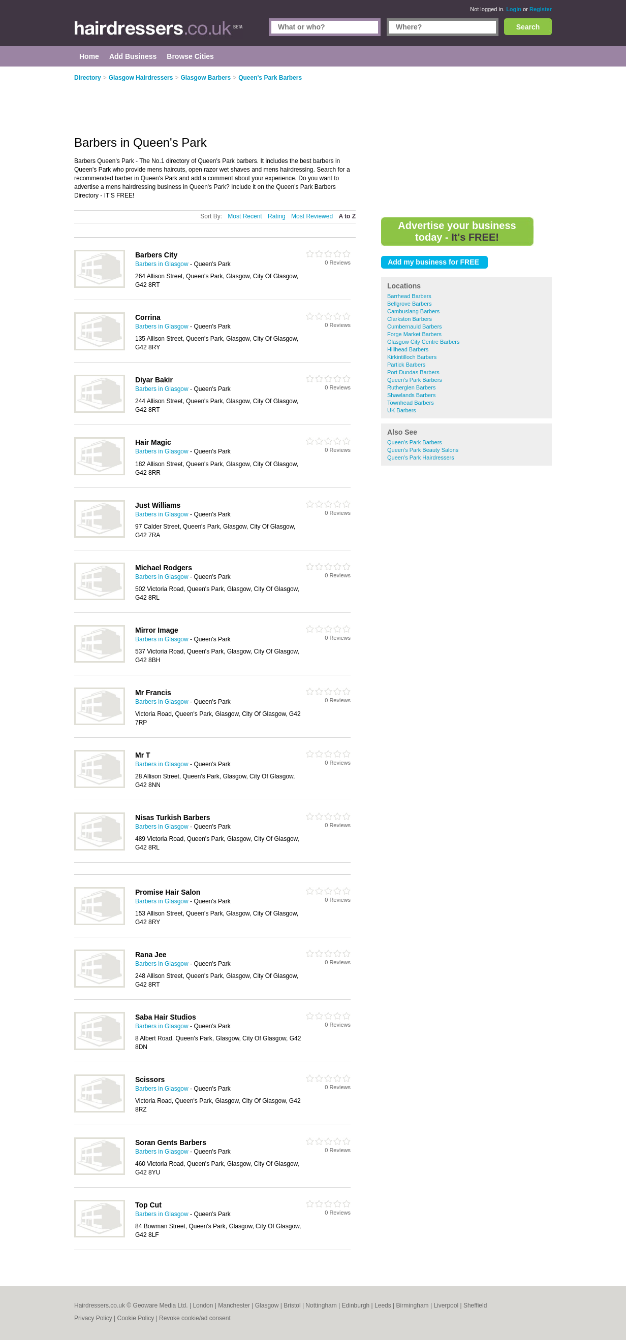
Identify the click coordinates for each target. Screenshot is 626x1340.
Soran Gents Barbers (170, 1142)
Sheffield (475, 1305)
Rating (277, 216)
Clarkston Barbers (409, 319)
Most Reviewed (312, 216)
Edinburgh (356, 1305)
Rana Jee (150, 955)
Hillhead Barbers (407, 349)
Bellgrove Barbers (409, 304)
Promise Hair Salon (167, 892)
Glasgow (267, 1305)
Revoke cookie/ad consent (195, 1318)
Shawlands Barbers (411, 395)
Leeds (382, 1305)
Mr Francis (153, 693)
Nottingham (320, 1305)
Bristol (292, 1305)
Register (540, 9)
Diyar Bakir (154, 380)
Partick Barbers (406, 365)
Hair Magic (153, 442)
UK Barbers (401, 410)
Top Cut (148, 1205)
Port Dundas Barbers (413, 372)
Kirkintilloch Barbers (411, 357)
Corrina (148, 317)
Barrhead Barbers (409, 296)
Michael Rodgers (163, 568)
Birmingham (412, 1305)
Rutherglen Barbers (411, 387)
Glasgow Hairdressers (141, 77)
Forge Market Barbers (414, 334)
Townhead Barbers (410, 403)
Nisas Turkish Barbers (172, 817)
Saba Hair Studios (165, 1017)
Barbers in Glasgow (162, 264)
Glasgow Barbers (205, 77)
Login (513, 9)
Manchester (234, 1305)
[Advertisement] (466, 142)
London (203, 1305)
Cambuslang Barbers (413, 311)
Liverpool (445, 1305)
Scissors (150, 1079)
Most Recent (245, 216)
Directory (87, 77)
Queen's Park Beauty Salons (422, 450)
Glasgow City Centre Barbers (423, 342)
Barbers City (156, 255)
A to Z (347, 216)
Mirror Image (156, 630)
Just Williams (157, 505)
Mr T (142, 755)
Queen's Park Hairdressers (420, 457)
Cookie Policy (135, 1318)
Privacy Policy (93, 1318)
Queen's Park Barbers (414, 380)
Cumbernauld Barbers (414, 326)
